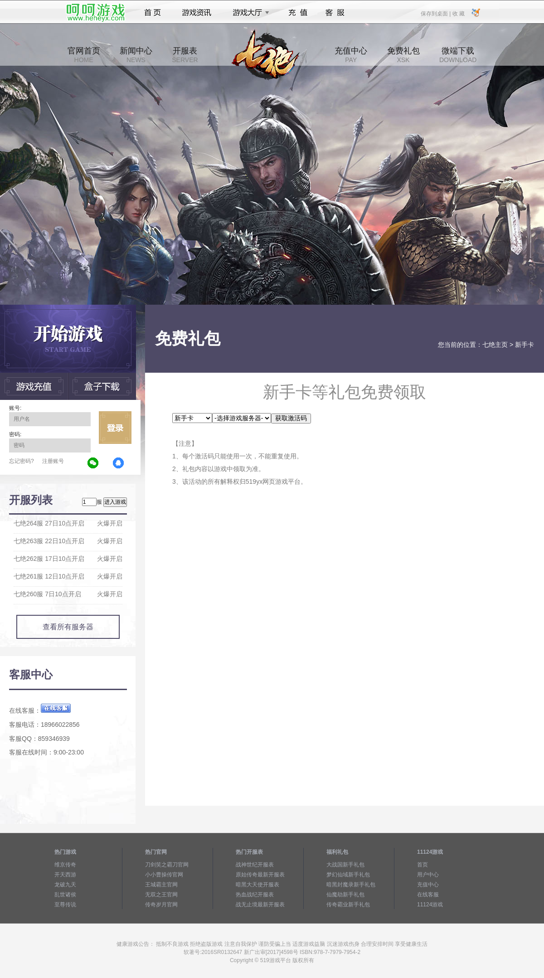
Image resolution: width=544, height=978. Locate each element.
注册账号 (53, 461)
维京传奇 (65, 864)
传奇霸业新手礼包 (348, 904)
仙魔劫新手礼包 (345, 894)
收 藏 (458, 13)
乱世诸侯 (65, 894)
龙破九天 (65, 884)
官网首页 (84, 54)
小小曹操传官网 (164, 874)
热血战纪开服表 (255, 894)
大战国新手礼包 (345, 864)
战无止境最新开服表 (260, 904)
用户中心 (428, 874)
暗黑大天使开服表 (257, 884)
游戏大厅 (248, 12)
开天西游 (65, 874)
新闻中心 (136, 54)
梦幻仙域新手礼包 (348, 874)
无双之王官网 (161, 894)
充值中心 (351, 54)
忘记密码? (21, 461)
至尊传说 (65, 904)
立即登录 (115, 427)
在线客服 (428, 894)
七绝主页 (495, 344)
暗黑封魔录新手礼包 (350, 884)
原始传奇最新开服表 (260, 874)
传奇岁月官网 (161, 904)
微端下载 (457, 54)
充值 (298, 12)
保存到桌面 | (436, 13)
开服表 (185, 54)
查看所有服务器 (68, 627)
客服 (335, 12)
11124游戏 (430, 904)
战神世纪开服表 (255, 864)
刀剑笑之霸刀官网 (167, 864)
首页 (152, 12)
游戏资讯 (197, 12)
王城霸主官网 (161, 884)
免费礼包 (403, 54)
